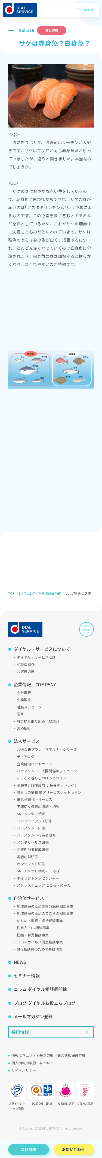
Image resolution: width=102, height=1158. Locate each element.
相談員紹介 (26, 664)
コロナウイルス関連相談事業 (40, 942)
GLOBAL (23, 728)
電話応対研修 (27, 856)
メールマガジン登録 (33, 1016)
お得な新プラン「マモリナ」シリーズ (47, 749)
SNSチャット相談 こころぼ (38, 870)
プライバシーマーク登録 (16, 1096)
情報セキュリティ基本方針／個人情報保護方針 (48, 1055)
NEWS (20, 962)
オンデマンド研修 (31, 863)
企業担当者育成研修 (33, 849)
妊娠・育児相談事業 (33, 935)
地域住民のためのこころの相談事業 (45, 913)
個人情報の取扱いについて (32, 1062)
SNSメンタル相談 (31, 813)
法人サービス (27, 741)
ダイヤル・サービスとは (36, 657)
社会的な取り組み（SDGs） (39, 721)
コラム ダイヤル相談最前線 (40, 989)
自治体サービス (29, 898)
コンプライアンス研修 (34, 821)
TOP (11, 593)
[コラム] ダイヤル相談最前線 (40, 593)
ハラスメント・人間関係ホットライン (47, 770)
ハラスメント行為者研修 (36, 835)
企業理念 (24, 699)
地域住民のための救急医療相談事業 (45, 906)
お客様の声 (26, 671)
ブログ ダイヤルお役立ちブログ (45, 1003)
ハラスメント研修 (31, 828)
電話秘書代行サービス (34, 799)
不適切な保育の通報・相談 (38, 806)
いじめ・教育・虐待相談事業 (40, 920)
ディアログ (25, 756)
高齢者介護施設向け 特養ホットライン (47, 785)
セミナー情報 (27, 975)
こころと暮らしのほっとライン (41, 777)
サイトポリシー (23, 1070)
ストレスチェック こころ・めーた (44, 885)
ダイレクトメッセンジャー (38, 878)
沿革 (20, 714)
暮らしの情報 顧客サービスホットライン (49, 792)
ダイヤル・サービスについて (42, 649)
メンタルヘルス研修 (33, 842)
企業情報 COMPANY (35, 684)
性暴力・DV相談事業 (33, 927)
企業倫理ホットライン (34, 763)
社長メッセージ (29, 707)
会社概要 (24, 692)
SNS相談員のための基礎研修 (40, 949)
